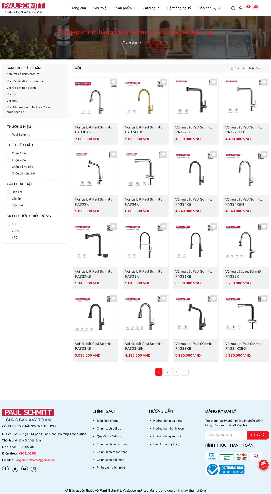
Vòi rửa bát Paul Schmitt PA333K (93, 202)
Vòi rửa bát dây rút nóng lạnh (26, 81)
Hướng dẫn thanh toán (168, 428)
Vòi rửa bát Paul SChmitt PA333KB (193, 346)
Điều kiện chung (108, 421)
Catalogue (151, 8)
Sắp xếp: (239, 68)
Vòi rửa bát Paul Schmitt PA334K (143, 202)
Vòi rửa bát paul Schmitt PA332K (243, 274)
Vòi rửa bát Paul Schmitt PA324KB (193, 202)
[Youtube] (24, 469)
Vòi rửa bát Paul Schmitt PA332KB (93, 346)
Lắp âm (17, 199)
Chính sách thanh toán (112, 452)
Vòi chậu (12, 101)
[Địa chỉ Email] (237, 435)
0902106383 (28, 453)
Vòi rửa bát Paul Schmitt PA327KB (193, 130)
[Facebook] (5, 469)
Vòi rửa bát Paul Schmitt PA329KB (93, 274)
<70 (14, 237)
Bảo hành (205, 8)
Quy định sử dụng (109, 436)
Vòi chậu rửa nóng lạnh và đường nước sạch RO (29, 109)
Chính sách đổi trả (109, 428)
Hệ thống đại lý (179, 8)
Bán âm (17, 192)
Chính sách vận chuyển (112, 444)
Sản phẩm (124, 8)
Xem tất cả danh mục (21, 74)
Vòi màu (12, 94)
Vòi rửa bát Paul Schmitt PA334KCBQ (243, 346)
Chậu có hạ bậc (22, 167)
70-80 (16, 231)
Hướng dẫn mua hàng (167, 421)
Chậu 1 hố (19, 153)
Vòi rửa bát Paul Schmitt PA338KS (93, 130)
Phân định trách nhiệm (112, 468)
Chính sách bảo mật (110, 460)
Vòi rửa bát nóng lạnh (21, 88)
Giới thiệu (101, 8)
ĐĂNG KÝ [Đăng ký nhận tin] (257, 435)
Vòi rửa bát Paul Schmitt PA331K (143, 274)
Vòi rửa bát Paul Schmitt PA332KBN (143, 346)
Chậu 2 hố (19, 160)
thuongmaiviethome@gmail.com (33, 460)
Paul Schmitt (20, 135)
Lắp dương (19, 205)
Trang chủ (78, 8)
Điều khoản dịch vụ (166, 444)
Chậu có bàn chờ (23, 173)
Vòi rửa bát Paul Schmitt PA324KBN (243, 202)
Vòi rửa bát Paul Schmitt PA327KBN (243, 130)
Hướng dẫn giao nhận (167, 436)
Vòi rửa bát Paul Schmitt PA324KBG (143, 130)
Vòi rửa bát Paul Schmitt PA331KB (193, 274)
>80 (14, 224)
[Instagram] (34, 469)
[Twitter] (15, 469)
